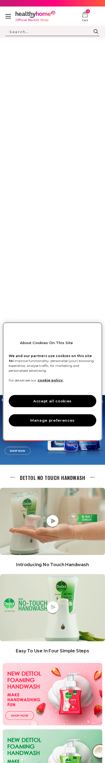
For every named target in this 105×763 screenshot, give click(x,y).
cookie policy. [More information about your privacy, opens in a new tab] (50, 380)
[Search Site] (48, 31)
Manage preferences (52, 420)
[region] (53, 381)
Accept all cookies (52, 401)
